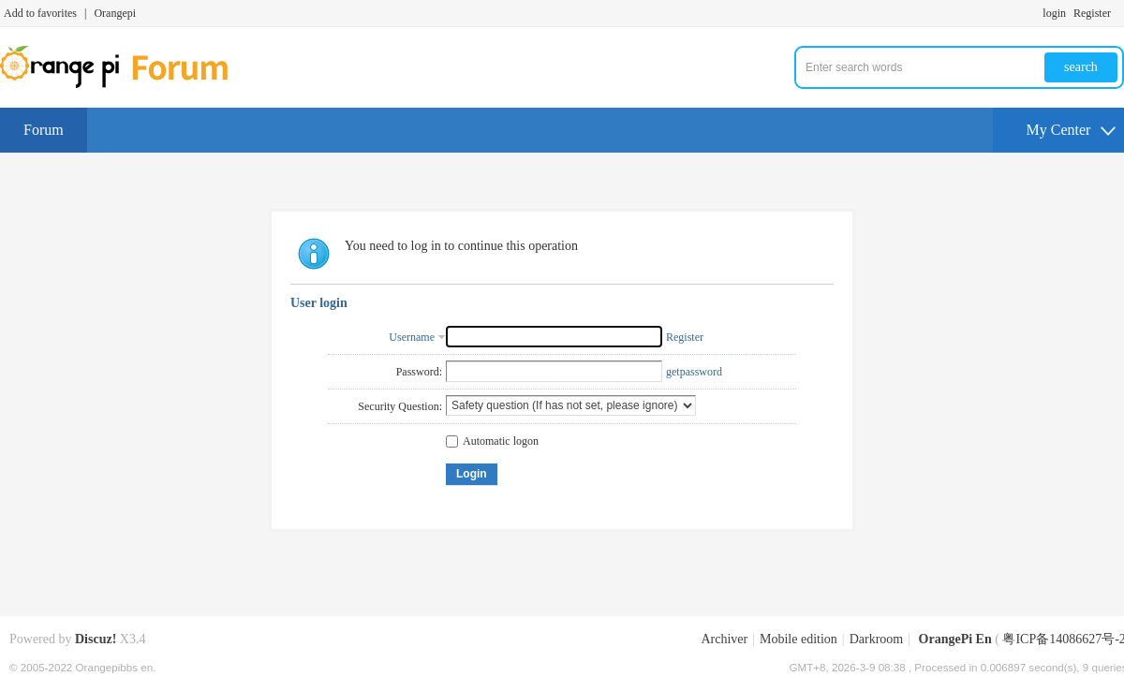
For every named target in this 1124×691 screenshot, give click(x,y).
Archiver (724, 639)
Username (412, 337)
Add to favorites (40, 13)
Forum (43, 130)
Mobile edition (798, 639)
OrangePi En (955, 639)
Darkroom (877, 639)
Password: (419, 371)
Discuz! (95, 639)
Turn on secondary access (1119, 13)
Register (1092, 13)
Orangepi (115, 13)
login (1054, 13)
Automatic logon (492, 441)
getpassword (694, 371)
